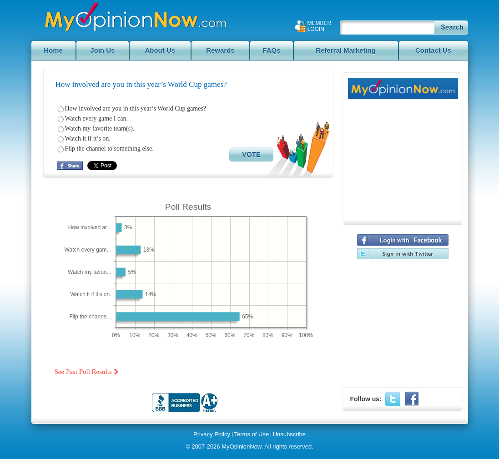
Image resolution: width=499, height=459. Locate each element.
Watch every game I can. (96, 118)
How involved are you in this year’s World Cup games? (136, 108)
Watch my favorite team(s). (100, 128)
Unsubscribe (289, 434)
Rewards (220, 50)
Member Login (319, 26)
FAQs (271, 50)
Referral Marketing (346, 50)
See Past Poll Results (83, 371)
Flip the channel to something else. (109, 148)
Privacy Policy (211, 434)
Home (53, 50)
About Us (160, 50)
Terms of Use (251, 434)
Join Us (102, 50)
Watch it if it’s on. (88, 138)
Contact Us (433, 50)
